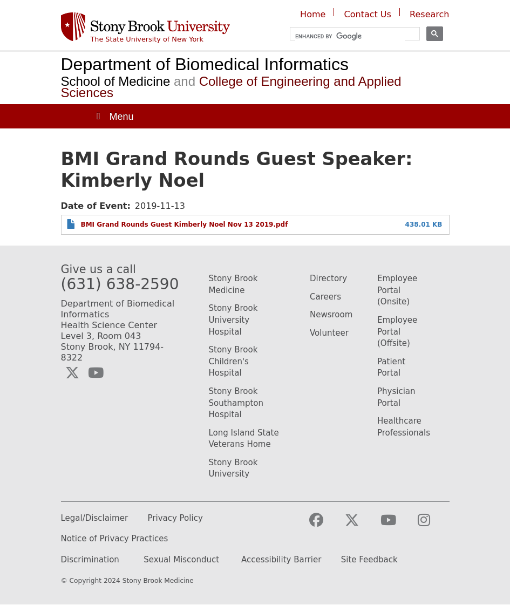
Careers (325, 297)
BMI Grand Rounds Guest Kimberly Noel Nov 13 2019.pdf (184, 224)
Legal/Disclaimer (94, 518)
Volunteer (329, 333)
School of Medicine (116, 81)
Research (429, 14)
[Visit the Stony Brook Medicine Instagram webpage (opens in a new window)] (432, 525)
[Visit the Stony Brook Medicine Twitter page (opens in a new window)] (360, 525)
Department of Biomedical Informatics (205, 64)
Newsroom (331, 315)
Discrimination (90, 560)
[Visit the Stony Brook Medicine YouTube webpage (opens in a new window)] (396, 525)
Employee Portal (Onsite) (397, 290)
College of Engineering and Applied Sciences (231, 87)
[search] (350, 36)
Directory (328, 278)
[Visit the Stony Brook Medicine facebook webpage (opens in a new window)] (325, 525)
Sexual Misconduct (181, 560)
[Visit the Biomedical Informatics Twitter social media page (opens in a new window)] (72, 373)
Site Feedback (369, 560)
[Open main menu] (114, 116)
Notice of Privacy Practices (114, 538)
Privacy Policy (175, 518)
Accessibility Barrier (281, 560)
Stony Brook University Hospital (233, 319)
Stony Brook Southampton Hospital (236, 402)
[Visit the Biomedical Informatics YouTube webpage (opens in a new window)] (96, 373)
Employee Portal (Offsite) (397, 331)
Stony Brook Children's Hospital (233, 361)
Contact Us (367, 14)
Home (312, 14)
